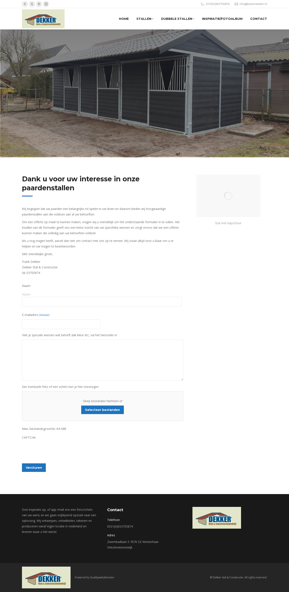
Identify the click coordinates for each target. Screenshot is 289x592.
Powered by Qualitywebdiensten (94, 577)
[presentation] (54, 450)
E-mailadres (35, 315)
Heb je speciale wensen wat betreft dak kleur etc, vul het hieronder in (69, 335)
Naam (26, 294)
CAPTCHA (29, 437)
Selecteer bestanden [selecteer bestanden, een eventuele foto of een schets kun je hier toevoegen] (102, 410)
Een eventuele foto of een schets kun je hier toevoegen (60, 387)
